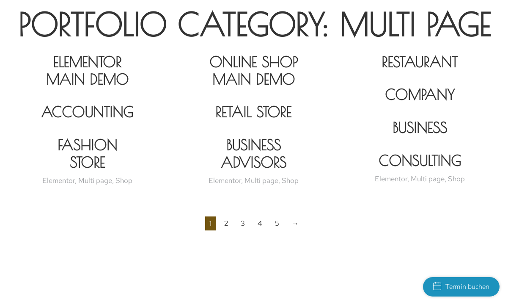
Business (420, 127)
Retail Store (253, 111)
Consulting (420, 160)
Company (420, 94)
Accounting (87, 111)
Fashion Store (87, 153)
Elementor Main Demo (87, 70)
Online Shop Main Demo (253, 70)
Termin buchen (461, 286)
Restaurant (420, 61)
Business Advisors (253, 153)
